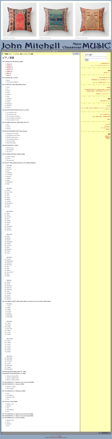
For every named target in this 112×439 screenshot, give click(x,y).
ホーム (3, 51)
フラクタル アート (105, 127)
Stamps (108, 129)
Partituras (107, 137)
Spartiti (108, 138)
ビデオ (31, 51)
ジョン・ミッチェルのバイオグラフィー (100, 65)
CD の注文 (107, 126)
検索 (53, 51)
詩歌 (109, 98)
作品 (35, 51)
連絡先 (59, 436)
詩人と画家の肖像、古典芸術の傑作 (101, 116)
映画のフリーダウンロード (103, 93)
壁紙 (108, 119)
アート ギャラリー (46, 51)
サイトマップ (54, 436)
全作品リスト (107, 72)
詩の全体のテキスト (105, 100)
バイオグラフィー (11, 51)
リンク (38, 51)
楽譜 (109, 134)
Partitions (107, 136)
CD (57, 51)
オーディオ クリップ (22, 51)
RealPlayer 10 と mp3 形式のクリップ (101, 79)
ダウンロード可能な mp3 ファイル (101, 82)
